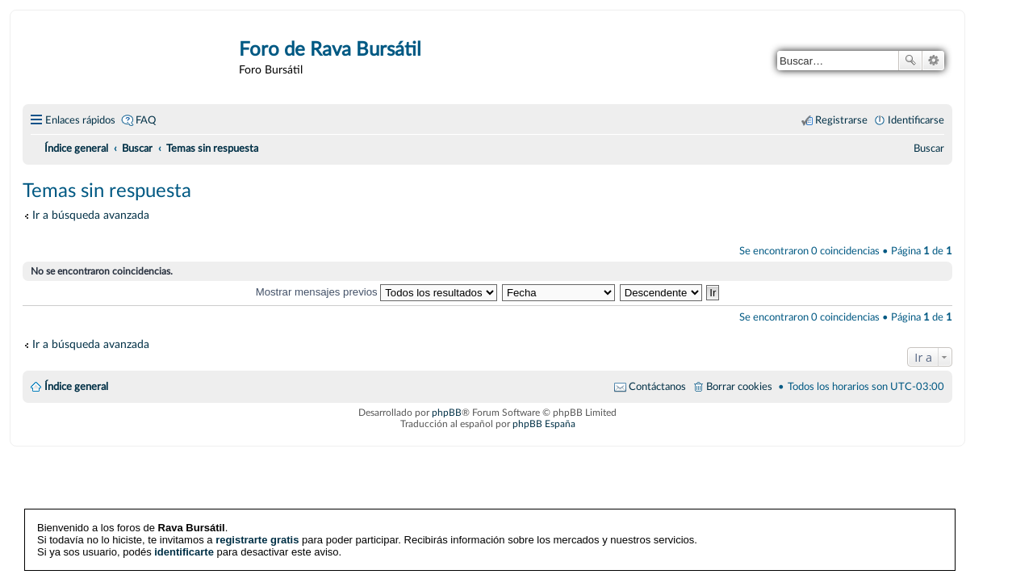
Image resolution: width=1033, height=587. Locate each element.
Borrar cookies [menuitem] (739, 386)
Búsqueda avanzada (933, 60)
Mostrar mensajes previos (377, 292)
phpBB (447, 412)
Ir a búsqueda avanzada (90, 215)
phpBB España (543, 424)
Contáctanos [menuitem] (657, 386)
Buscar (910, 60)
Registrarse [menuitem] (841, 120)
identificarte (184, 552)
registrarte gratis (257, 540)
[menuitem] (929, 148)
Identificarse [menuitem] (916, 120)
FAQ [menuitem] (146, 120)
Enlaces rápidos (80, 120)
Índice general (76, 386)
